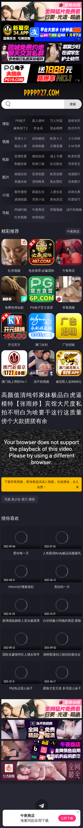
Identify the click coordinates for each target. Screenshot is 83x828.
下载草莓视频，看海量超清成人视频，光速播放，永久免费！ (42, 485)
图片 (5, 177)
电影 (5, 159)
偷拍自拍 (38, 156)
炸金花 (38, 128)
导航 (5, 212)
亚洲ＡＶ (20, 138)
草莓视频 (56, 209)
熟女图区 (56, 181)
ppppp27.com (41, 92)
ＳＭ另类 (74, 146)
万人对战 (56, 120)
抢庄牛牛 (74, 128)
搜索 (73, 104)
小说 (5, 194)
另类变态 (74, 164)
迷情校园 (20, 199)
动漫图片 (74, 174)
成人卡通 (56, 156)
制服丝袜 (20, 164)
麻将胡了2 (21, 128)
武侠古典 (74, 192)
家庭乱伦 (38, 192)
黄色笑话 (56, 199)
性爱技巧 (74, 199)
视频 (5, 141)
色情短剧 (38, 217)
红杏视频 (20, 217)
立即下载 (67, 818)
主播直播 (56, 146)
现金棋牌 (56, 128)
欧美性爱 (74, 156)
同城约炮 (20, 209)
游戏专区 (74, 120)
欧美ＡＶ (56, 138)
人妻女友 (56, 192)
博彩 (5, 123)
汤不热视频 (74, 209)
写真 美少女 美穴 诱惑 (19, 499)
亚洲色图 (38, 174)
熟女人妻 (20, 146)
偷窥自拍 (20, 174)
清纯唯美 (38, 181)
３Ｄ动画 (74, 138)
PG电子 (20, 120)
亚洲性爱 (20, 156)
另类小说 (38, 199)
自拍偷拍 (38, 138)
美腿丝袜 (20, 181)
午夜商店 (38, 209)
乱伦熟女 (56, 164)
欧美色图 (56, 174)
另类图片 (74, 181)
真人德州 (38, 120)
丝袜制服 (38, 146)
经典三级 (38, 164)
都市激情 (20, 192)
